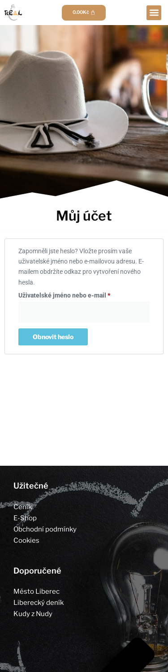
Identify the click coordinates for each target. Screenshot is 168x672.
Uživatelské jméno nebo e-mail (75, 294)
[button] (153, 12)
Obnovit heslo (53, 336)
